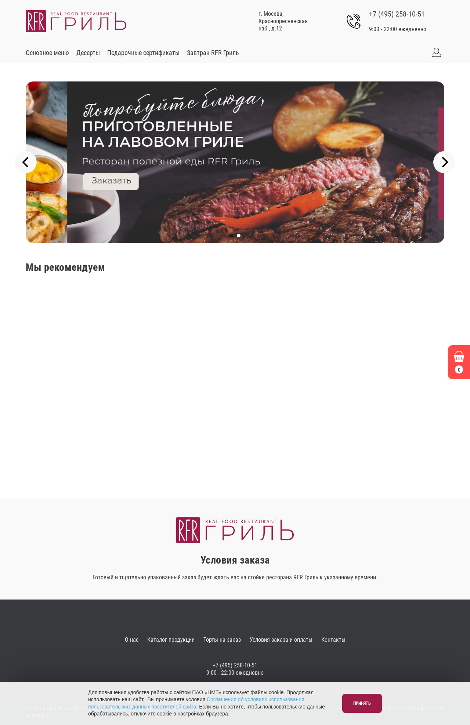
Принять (362, 703)
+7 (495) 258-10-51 (397, 14)
